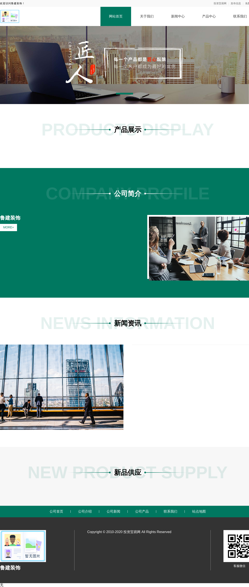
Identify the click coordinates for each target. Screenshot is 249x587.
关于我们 (147, 16)
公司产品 (142, 511)
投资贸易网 (220, 3)
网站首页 (116, 16)
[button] (124, 93)
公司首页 (56, 511)
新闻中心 (178, 16)
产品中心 (209, 16)
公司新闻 (113, 511)
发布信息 (236, 3)
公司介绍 (85, 511)
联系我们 (170, 511)
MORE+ (8, 227)
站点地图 (199, 511)
